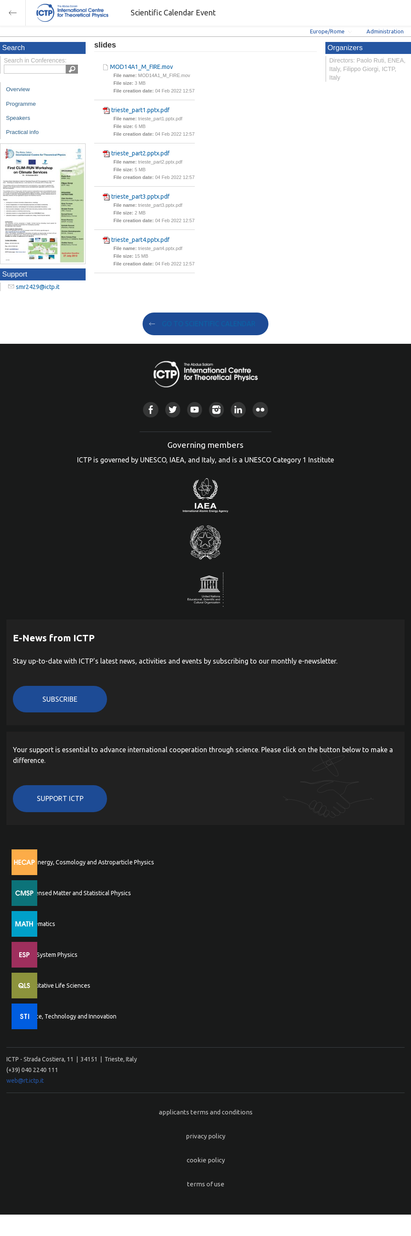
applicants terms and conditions (206, 1112)
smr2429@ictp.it (38, 286)
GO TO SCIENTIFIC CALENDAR (209, 324)
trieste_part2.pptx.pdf (140, 153)
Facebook (150, 409)
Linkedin (238, 409)
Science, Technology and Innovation (68, 1016)
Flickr (260, 409)
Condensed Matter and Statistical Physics (76, 893)
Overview (18, 89)
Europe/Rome (327, 31)
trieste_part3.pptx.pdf (140, 196)
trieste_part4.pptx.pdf (140, 239)
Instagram (216, 409)
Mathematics (38, 923)
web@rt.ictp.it (25, 1080)
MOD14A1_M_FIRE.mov (141, 66)
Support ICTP (60, 798)
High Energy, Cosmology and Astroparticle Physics (87, 862)
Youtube (194, 409)
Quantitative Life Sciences (55, 985)
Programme (21, 104)
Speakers (18, 118)
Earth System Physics (49, 954)
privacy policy (205, 1136)
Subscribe (59, 699)
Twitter (172, 409)
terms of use (205, 1184)
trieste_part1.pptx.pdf (140, 110)
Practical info (22, 132)
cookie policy (206, 1160)
